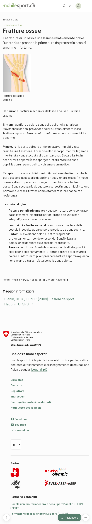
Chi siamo (17, 379)
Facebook (19, 419)
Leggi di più (39, 369)
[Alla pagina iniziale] (19, 6)
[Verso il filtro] (70, 6)
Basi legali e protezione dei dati (31, 402)
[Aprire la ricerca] (64, 6)
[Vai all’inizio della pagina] (6, 517)
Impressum (18, 396)
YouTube (18, 424)
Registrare (18, 390)
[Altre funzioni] (85, 517)
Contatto (17, 385)
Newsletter (20, 430)
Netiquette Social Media (26, 407)
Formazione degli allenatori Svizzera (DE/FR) (39, 513)
